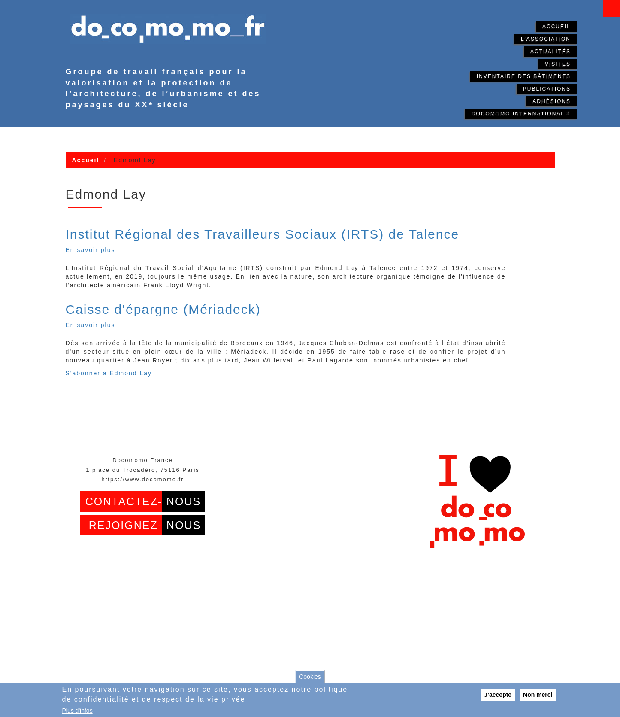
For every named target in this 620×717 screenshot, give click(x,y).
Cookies (310, 676)
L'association (546, 39)
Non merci (537, 694)
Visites (558, 64)
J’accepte (497, 694)
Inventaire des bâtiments (524, 76)
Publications (547, 89)
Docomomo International (521, 113)
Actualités (550, 52)
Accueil (556, 27)
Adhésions (551, 101)
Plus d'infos (77, 710)
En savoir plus (90, 249)
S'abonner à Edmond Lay (109, 373)
